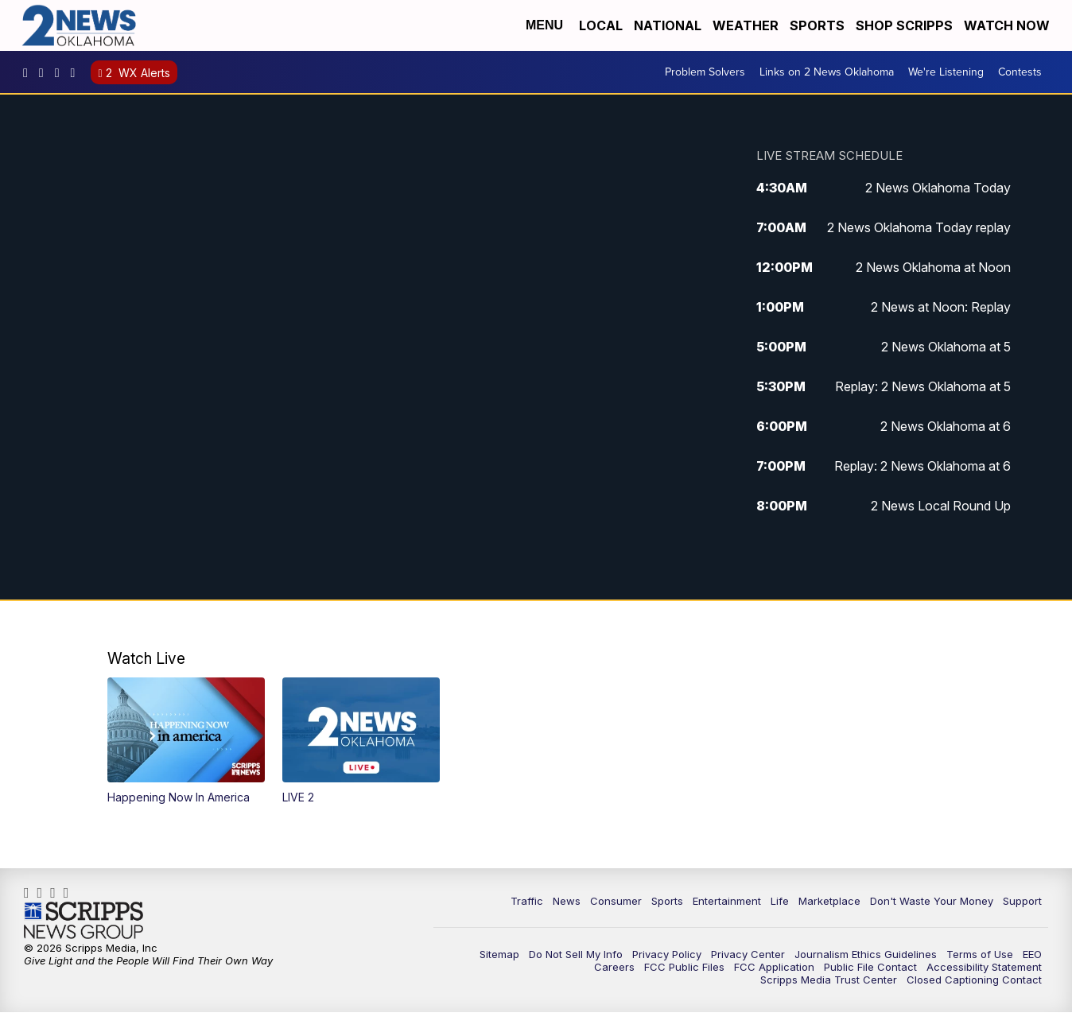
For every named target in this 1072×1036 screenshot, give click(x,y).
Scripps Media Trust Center (828, 979)
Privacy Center (748, 954)
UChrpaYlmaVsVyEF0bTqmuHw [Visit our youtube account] (61, 72)
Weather (746, 25)
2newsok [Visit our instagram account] (45, 72)
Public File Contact (870, 966)
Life (780, 900)
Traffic (527, 900)
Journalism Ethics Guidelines (865, 954)
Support (1022, 900)
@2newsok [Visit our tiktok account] (77, 72)
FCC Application (774, 966)
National (667, 25)
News (567, 900)
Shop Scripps (904, 25)
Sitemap (499, 954)
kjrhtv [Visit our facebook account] (29, 72)
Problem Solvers (705, 72)
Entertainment (727, 900)
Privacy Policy (666, 954)
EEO (1032, 954)
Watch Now (1008, 25)
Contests (1020, 72)
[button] (186, 741)
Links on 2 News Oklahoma (826, 72)
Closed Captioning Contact (974, 979)
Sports (817, 25)
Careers (614, 966)
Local (601, 25)
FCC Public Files (684, 966)
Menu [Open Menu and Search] (544, 25)
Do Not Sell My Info (576, 954)
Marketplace (829, 900)
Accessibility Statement (984, 966)
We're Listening (946, 72)
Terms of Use (979, 954)
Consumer (616, 900)
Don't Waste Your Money (931, 900)
